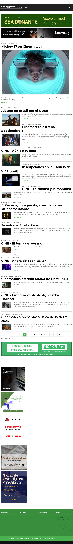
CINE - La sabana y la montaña (46, 189)
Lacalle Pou (59, 526)
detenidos (59, 519)
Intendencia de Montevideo (63, 523)
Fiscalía (68, 519)
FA (64, 519)
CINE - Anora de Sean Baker (23, 261)
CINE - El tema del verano (21, 243)
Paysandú (64, 528)
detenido (68, 517)
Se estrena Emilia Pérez (20, 225)
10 (51, 335)
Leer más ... (4, 102)
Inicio (12, 335)
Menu (27, 7)
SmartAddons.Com (60, 538)
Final (60, 335)
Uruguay (69, 530)
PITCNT (58, 530)
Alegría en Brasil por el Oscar (24, 111)
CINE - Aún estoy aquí (18, 151)
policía (63, 530)
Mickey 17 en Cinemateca (21, 46)
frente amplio (60, 521)
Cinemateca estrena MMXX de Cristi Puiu (34, 279)
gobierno (67, 521)
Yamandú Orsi (60, 532)
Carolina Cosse (60, 517)
